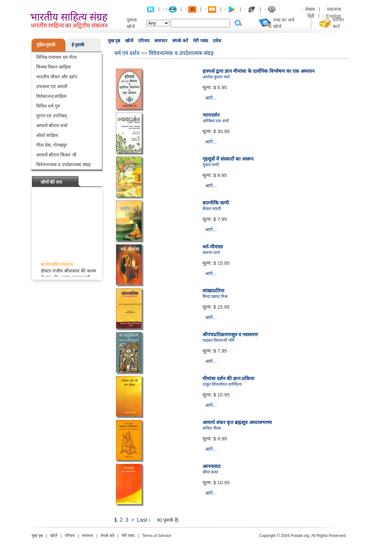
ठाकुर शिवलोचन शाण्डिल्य (222, 384)
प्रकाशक (334, 9)
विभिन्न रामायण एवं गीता (56, 57)
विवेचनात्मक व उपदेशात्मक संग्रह (63, 164)
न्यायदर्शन (211, 115)
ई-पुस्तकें (78, 44)
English (333, 16)
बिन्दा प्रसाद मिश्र (215, 296)
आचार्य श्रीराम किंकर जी (56, 154)
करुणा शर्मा (211, 252)
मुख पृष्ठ (114, 40)
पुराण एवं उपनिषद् (51, 115)
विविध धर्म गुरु (48, 106)
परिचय (143, 40)
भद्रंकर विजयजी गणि (218, 340)
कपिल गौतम (212, 428)
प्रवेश (217, 40)
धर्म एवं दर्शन (126, 53)
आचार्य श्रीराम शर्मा (52, 125)
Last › (143, 520)
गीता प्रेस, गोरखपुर (51, 145)
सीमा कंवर (210, 472)
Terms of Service (156, 535)
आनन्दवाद (211, 466)
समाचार (160, 40)
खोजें (129, 40)
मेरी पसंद (200, 40)
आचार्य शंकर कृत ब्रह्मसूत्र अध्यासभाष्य (237, 422)
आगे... (211, 97)
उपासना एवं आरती (52, 86)
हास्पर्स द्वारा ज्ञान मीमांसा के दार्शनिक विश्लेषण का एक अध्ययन (259, 71)
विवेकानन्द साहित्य (51, 96)
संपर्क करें (180, 40)
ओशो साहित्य (47, 135)
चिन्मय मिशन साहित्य (53, 67)
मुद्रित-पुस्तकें (45, 44)
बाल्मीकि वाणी (216, 203)
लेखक (310, 9)
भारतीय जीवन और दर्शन (56, 76)
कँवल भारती (212, 208)
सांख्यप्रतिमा (213, 290)
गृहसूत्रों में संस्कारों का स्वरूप (228, 159)
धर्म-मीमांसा (213, 246)
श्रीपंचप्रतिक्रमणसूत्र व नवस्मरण (230, 334)
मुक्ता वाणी (211, 164)
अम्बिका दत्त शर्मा (216, 120)
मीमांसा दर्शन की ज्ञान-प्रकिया (229, 378)
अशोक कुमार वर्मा (216, 76)
